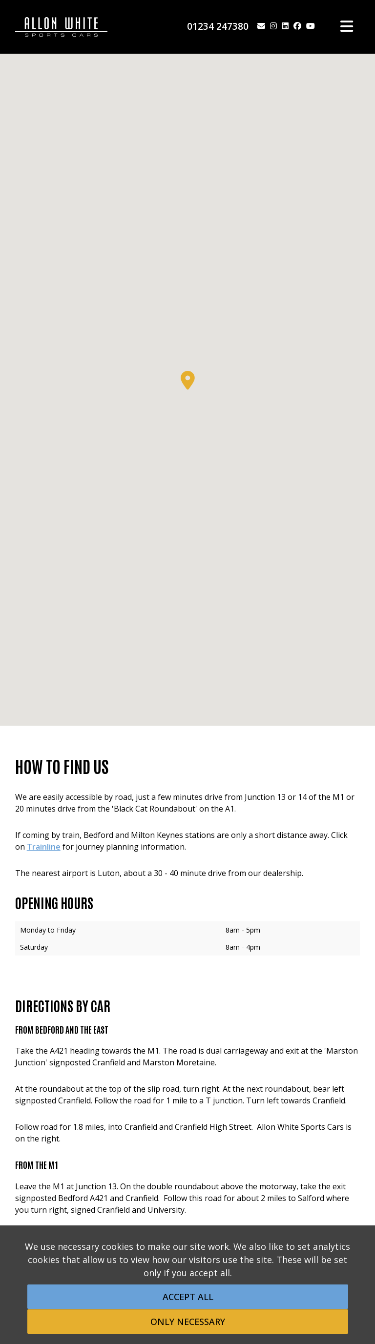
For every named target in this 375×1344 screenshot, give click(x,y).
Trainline (44, 846)
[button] (188, 380)
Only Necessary (187, 1321)
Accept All (188, 1297)
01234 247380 (218, 26)
